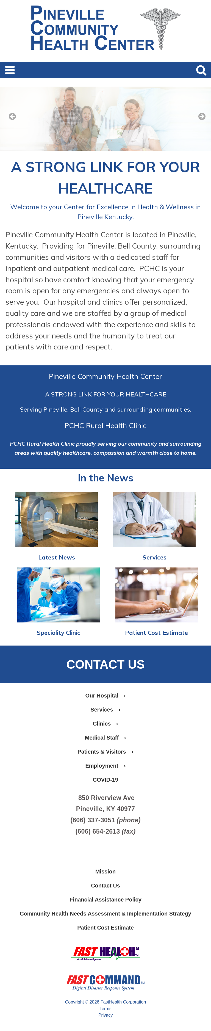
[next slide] (199, 120)
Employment (105, 766)
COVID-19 (105, 780)
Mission (105, 872)
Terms (105, 1008)
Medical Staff (105, 738)
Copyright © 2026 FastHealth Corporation (105, 1002)
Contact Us (105, 886)
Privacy (105, 1015)
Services (154, 557)
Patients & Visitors (105, 752)
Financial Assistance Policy (105, 900)
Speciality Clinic (58, 632)
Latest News (56, 557)
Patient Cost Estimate (156, 632)
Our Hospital (105, 696)
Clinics (105, 724)
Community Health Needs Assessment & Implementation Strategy (105, 914)
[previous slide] (12, 120)
